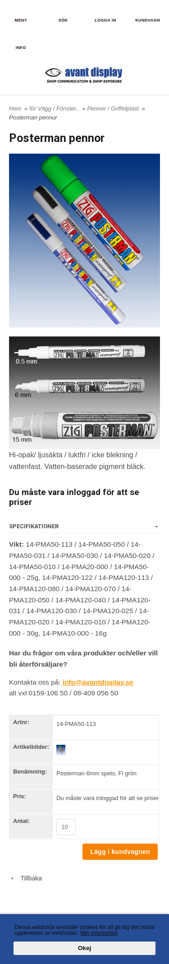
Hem (15, 108)
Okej (84, 948)
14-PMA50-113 (76, 724)
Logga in (105, 20)
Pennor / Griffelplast (114, 108)
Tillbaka (25, 878)
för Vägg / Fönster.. (55, 108)
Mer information (99, 933)
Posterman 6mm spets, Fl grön (96, 773)
